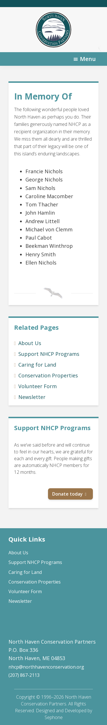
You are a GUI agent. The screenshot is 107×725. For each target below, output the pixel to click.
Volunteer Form (37, 386)
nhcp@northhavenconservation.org (46, 667)
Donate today (67, 494)
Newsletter (31, 397)
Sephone (54, 717)
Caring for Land (37, 364)
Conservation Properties (48, 375)
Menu (88, 59)
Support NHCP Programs (48, 353)
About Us (29, 343)
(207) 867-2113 (24, 675)
